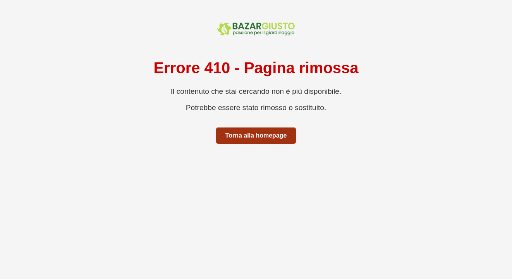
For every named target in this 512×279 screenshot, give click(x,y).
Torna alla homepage (256, 135)
